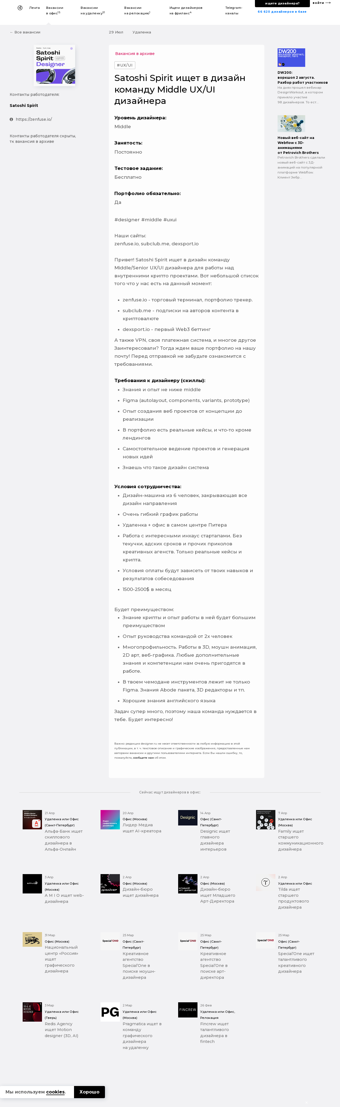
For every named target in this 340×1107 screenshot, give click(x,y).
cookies (55, 1092)
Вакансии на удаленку (93, 10)
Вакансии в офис (55, 10)
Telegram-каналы (234, 10)
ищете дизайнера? (282, 3)
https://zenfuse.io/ (31, 119)
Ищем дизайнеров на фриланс (186, 10)
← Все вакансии (25, 32)
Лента (34, 8)
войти (318, 3)
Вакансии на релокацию (137, 10)
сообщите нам (143, 757)
